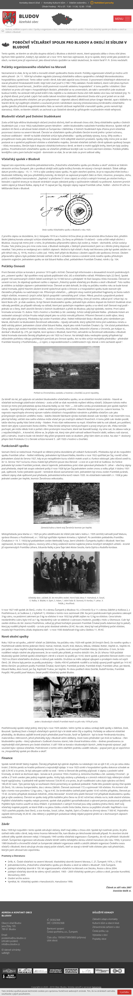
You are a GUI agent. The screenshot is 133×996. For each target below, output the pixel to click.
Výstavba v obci (99, 934)
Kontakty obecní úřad (29, 2)
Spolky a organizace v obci (45, 29)
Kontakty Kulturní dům (54, 2)
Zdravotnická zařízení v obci (106, 926)
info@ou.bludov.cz (11, 944)
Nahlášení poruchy (104, 2)
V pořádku (124, 992)
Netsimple (96, 987)
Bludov (29, 16)
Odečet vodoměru (78, 2)
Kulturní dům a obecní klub (105, 922)
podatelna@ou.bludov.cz (14, 938)
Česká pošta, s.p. (100, 930)
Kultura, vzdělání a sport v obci (19, 29)
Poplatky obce (99, 938)
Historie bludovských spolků (71, 29)
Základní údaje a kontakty (105, 919)
